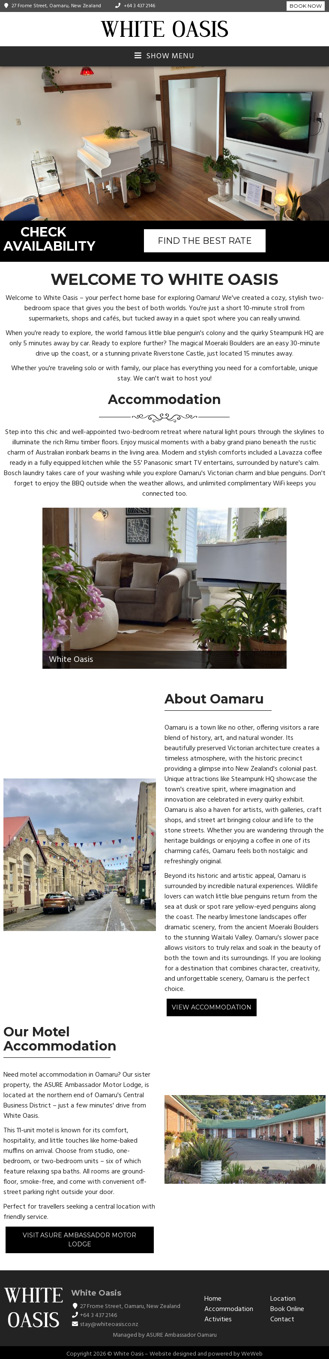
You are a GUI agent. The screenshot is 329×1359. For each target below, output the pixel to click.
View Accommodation (211, 1007)
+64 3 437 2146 (139, 6)
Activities (218, 1319)
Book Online (287, 1309)
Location (283, 1299)
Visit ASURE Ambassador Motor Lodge (79, 1239)
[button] (321, 143)
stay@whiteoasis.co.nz (109, 1324)
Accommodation (228, 1309)
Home (212, 1299)
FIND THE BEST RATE (205, 241)
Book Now (306, 6)
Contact (282, 1319)
